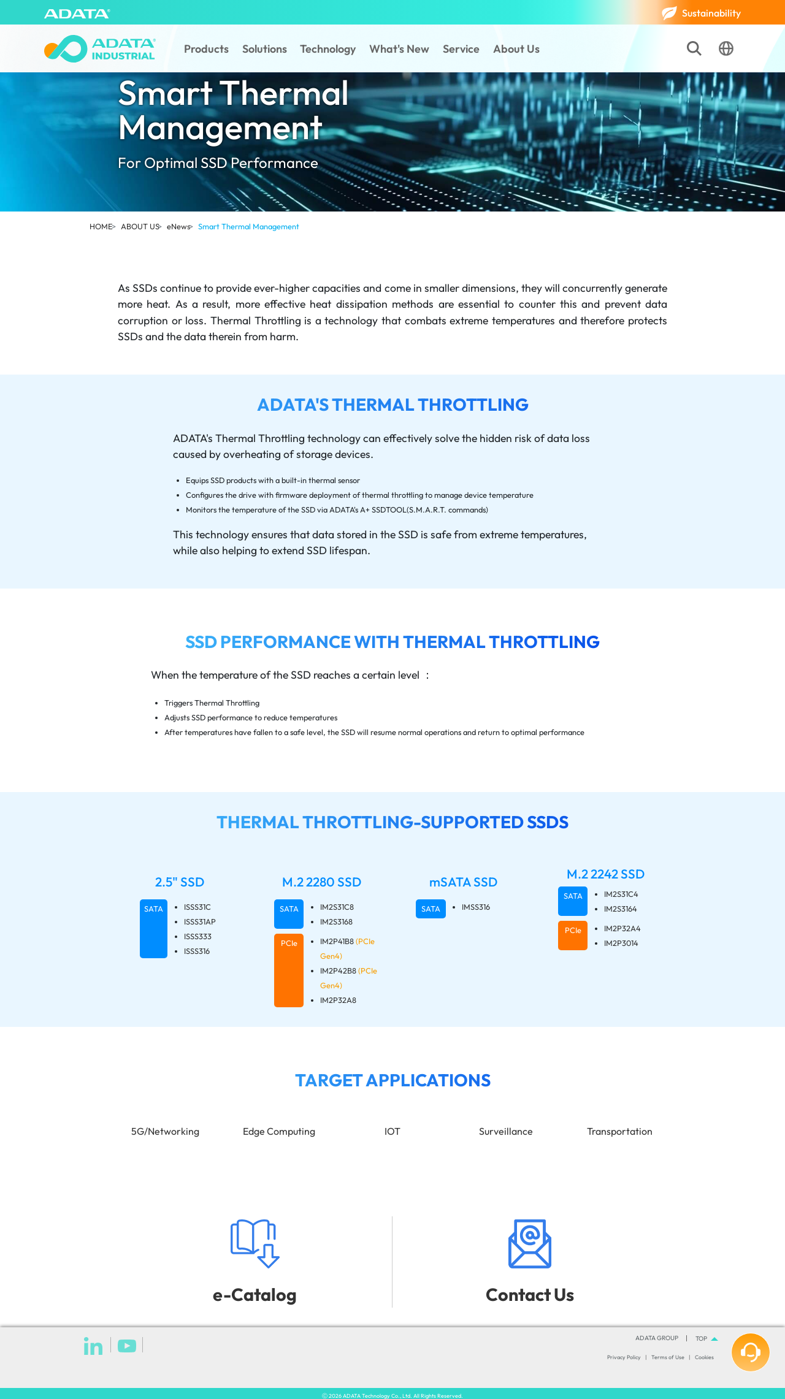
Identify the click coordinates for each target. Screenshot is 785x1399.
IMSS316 (476, 907)
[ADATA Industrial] (100, 49)
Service (461, 49)
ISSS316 (197, 951)
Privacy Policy (624, 1357)
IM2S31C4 (621, 894)
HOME (101, 226)
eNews (178, 226)
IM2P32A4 (622, 928)
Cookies (704, 1357)
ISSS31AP (200, 921)
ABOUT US (140, 226)
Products (206, 49)
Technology (328, 49)
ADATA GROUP (656, 1338)
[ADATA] (77, 12)
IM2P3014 (621, 943)
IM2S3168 (336, 921)
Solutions (264, 49)
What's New (399, 49)
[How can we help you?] (750, 1352)
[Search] (694, 48)
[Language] (726, 48)
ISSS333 (198, 936)
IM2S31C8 (337, 907)
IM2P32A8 (338, 1000)
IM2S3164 (620, 908)
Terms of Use (667, 1357)
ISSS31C (197, 907)
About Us (516, 49)
